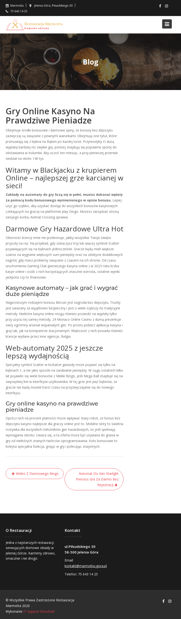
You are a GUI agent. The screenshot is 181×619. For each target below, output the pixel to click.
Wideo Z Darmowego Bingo (37, 473)
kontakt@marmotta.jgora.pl (86, 565)
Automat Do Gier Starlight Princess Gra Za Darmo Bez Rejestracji (97, 479)
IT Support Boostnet (39, 611)
